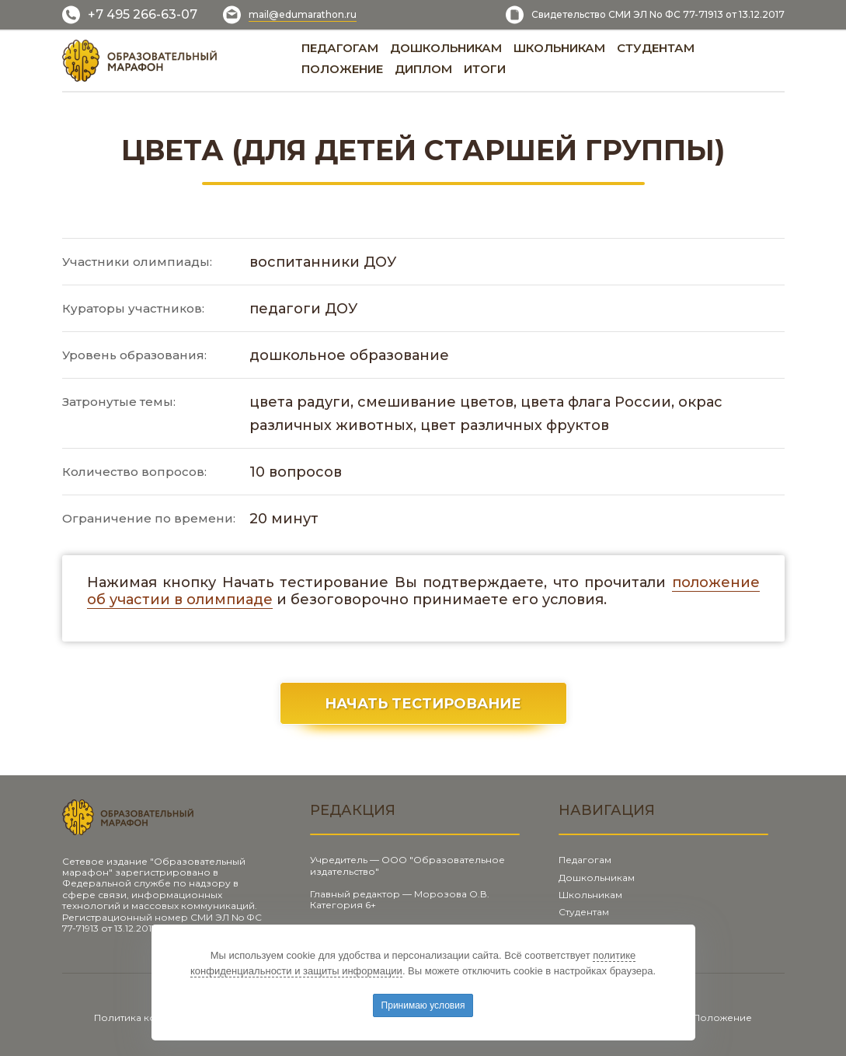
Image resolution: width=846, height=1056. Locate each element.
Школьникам (590, 894)
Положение (722, 1017)
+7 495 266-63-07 (142, 14)
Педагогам (585, 859)
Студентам (584, 912)
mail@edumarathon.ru (303, 14)
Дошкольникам (597, 877)
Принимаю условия (423, 1005)
